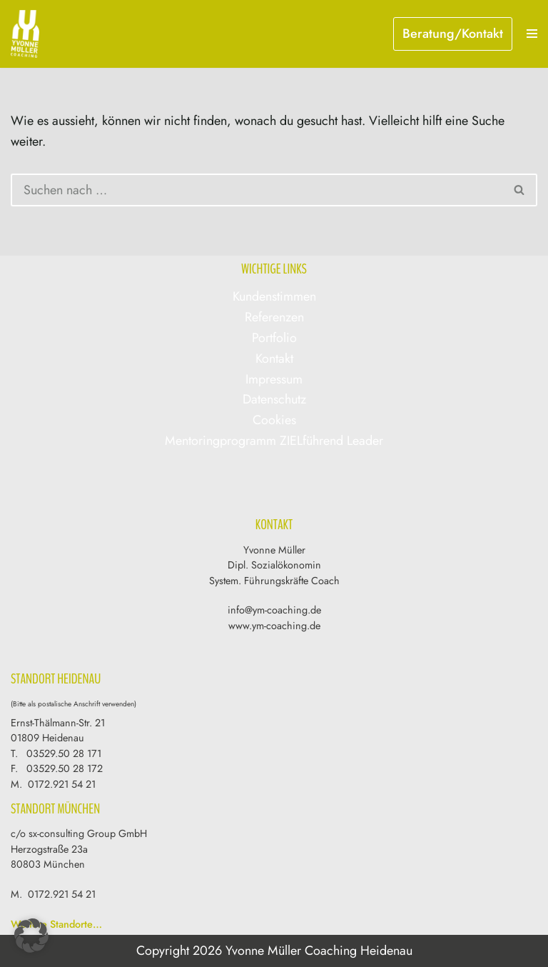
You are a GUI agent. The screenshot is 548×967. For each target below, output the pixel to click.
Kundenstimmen (274, 296)
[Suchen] (256, 190)
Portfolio (274, 338)
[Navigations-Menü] (532, 33)
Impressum (274, 379)
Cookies (274, 420)
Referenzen (274, 317)
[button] (31, 935)
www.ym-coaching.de (274, 625)
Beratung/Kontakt (452, 33)
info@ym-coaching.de (274, 610)
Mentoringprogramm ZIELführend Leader (274, 440)
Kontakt (274, 358)
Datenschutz (274, 399)
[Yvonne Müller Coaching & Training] (28, 34)
